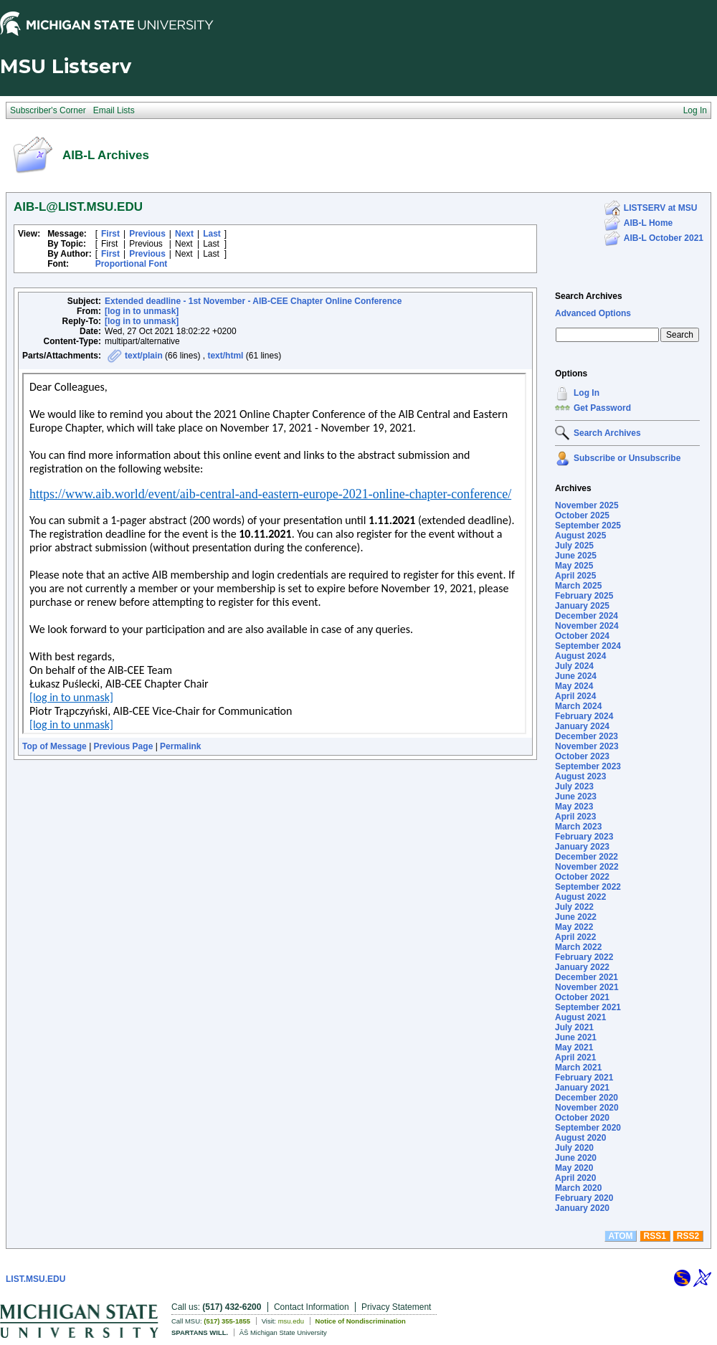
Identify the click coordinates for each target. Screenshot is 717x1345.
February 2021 (584, 1078)
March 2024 (578, 706)
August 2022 (580, 897)
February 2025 (584, 596)
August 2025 (580, 536)
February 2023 (584, 837)
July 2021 (574, 1027)
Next (184, 234)
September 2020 (588, 1128)
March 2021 (578, 1068)
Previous (147, 234)
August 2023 (580, 776)
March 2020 (578, 1188)
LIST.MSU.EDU (35, 1279)
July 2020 (574, 1148)
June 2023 (576, 797)
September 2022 (588, 887)
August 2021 (580, 1017)
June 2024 (576, 676)
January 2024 (582, 726)
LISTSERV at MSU (660, 208)
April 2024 (575, 696)
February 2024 (584, 716)
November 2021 (587, 987)
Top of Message (54, 746)
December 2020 (586, 1098)
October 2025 (582, 515)
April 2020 (575, 1178)
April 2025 (575, 576)
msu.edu (291, 1321)
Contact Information (311, 1307)
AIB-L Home (648, 223)
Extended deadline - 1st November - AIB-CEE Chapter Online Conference (253, 301)
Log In (586, 393)
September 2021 (588, 1007)
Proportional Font (131, 264)
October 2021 (582, 997)
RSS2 (688, 1236)
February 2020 (584, 1198)
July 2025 (574, 546)
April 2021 (575, 1057)
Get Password (602, 408)
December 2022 (586, 857)
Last (212, 234)
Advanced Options (593, 313)
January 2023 (582, 847)
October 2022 (582, 877)
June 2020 (576, 1158)
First (110, 234)
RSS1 (655, 1236)
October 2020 (582, 1118)
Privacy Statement (396, 1307)
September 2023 (588, 766)
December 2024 (586, 616)
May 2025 (574, 566)
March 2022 (578, 947)
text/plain (144, 356)
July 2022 (574, 907)
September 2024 (588, 646)
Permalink (180, 746)
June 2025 (576, 556)
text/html (225, 356)
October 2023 (582, 756)
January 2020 (582, 1208)
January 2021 (582, 1088)
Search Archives (588, 296)
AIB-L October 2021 (663, 238)
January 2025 (582, 606)
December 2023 (586, 736)
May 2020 (574, 1168)
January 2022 (582, 967)
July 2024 (574, 666)
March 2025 (578, 586)
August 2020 (580, 1138)
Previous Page (123, 746)
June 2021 (576, 1037)
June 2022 (576, 917)
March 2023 (578, 827)
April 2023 (575, 817)
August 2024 (580, 656)
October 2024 (582, 636)
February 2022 (584, 957)
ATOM (620, 1236)
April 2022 (575, 937)
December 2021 (586, 977)
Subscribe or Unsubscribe (627, 458)
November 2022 (587, 867)
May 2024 (574, 686)
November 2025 (587, 505)
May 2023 (574, 807)
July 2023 (574, 786)
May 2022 (574, 927)
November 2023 (587, 746)
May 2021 (574, 1047)
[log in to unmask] (142, 311)
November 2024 (587, 626)
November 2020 (587, 1108)
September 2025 (588, 526)
